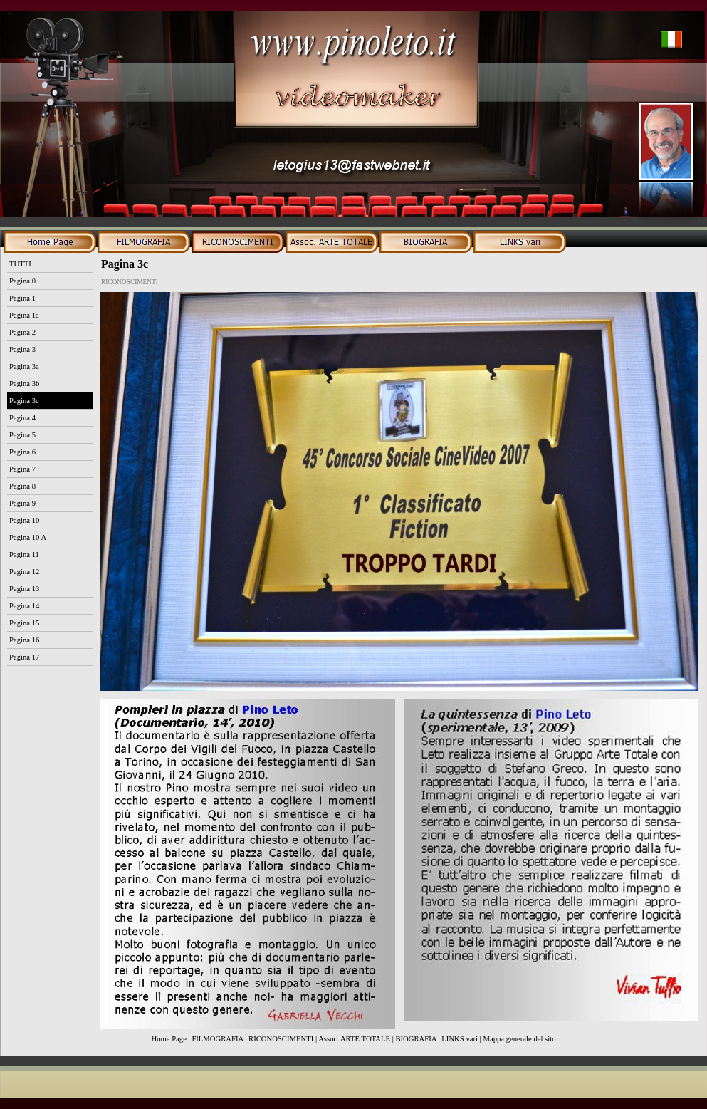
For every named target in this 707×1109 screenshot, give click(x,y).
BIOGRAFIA (415, 1039)
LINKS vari (459, 1039)
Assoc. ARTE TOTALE (354, 1039)
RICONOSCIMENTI (280, 1039)
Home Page (168, 1039)
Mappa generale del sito (519, 1039)
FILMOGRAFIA (217, 1039)
